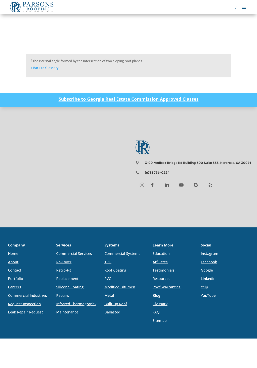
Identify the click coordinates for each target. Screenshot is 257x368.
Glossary (160, 303)
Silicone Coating (70, 287)
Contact (14, 270)
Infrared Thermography (76, 303)
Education (161, 253)
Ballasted (112, 312)
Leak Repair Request (25, 312)
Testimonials (163, 270)
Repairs (62, 295)
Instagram (209, 253)
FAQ (156, 312)
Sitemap (160, 320)
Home (13, 253)
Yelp (204, 287)
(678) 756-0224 (157, 172)
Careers (14, 287)
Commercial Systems (122, 253)
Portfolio (15, 278)
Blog (156, 295)
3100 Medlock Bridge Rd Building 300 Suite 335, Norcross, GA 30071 (198, 163)
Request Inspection (24, 303)
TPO (107, 262)
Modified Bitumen (119, 287)
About (13, 262)
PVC (107, 278)
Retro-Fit (63, 270)
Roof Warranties (167, 287)
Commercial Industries (27, 295)
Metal (109, 295)
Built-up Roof (115, 303)
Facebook (209, 262)
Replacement (67, 278)
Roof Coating (115, 270)
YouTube (208, 295)
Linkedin (208, 278)
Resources (161, 278)
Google (207, 270)
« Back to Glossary (44, 68)
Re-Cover (63, 262)
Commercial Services (74, 253)
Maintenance (67, 312)
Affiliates (160, 262)
